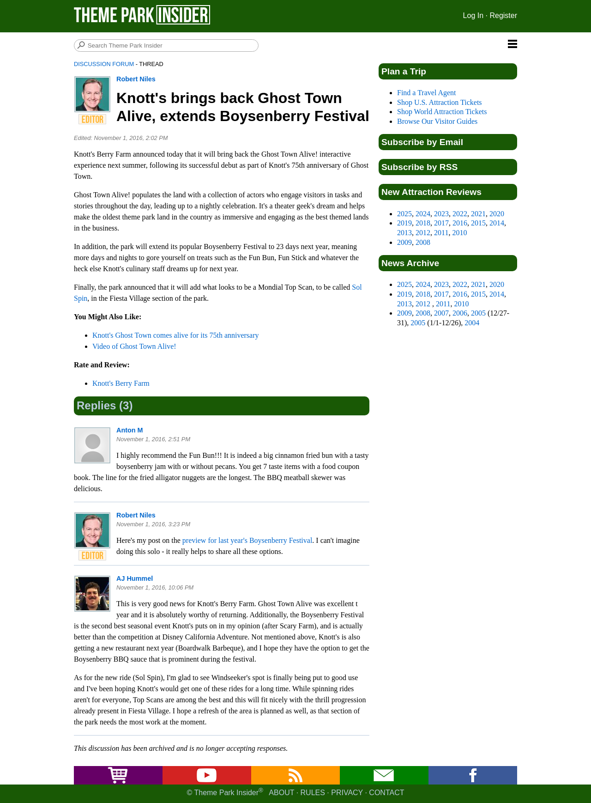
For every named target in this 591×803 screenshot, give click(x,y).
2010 (459, 233)
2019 (404, 223)
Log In (473, 15)
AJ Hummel (134, 578)
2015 (478, 223)
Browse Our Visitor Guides (437, 121)
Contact (386, 793)
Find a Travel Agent (426, 93)
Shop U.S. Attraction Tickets (439, 102)
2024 (423, 214)
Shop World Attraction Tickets (442, 112)
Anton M (129, 430)
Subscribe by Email (422, 142)
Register (503, 15)
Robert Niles (136, 79)
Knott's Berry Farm (121, 383)
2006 (459, 313)
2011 (441, 233)
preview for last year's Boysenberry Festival (247, 540)
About (281, 793)
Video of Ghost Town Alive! (134, 346)
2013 (404, 233)
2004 (471, 323)
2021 (478, 214)
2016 (459, 223)
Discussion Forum (104, 64)
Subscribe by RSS (419, 167)
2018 (423, 223)
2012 (423, 233)
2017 (441, 223)
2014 (496, 223)
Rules (313, 793)
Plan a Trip (403, 71)
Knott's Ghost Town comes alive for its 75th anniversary (175, 335)
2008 (423, 242)
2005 (478, 313)
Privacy (347, 793)
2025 (404, 214)
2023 (441, 214)
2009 (404, 242)
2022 (459, 214)
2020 (496, 214)
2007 (441, 313)
